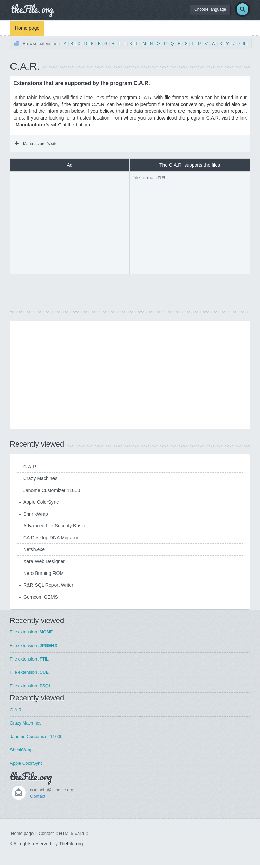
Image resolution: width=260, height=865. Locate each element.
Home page (27, 28)
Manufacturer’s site (36, 143)
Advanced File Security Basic (54, 525)
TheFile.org (71, 843)
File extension (31, 631)
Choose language (210, 9)
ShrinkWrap (35, 514)
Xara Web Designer (44, 561)
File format (148, 177)
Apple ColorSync (41, 502)
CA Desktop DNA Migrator (50, 537)
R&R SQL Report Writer (48, 585)
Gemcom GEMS (40, 597)
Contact (37, 796)
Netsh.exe (34, 549)
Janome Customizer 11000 (51, 490)
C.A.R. (30, 466)
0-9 (242, 43)
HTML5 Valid (71, 833)
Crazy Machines (40, 478)
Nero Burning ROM (43, 573)
